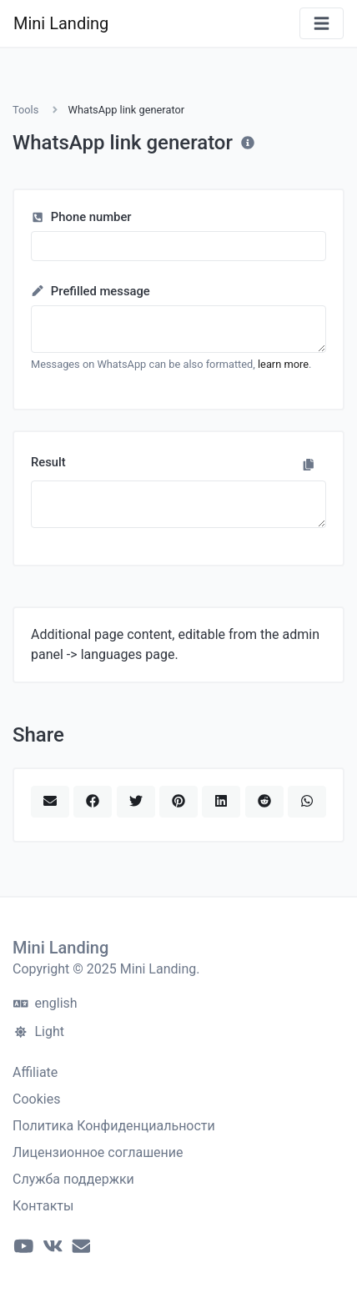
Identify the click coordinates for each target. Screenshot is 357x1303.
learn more (283, 364)
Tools (25, 109)
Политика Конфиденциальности (114, 1126)
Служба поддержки (73, 1179)
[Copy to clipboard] (308, 464)
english (45, 1003)
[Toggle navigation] (321, 24)
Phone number (81, 216)
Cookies (36, 1099)
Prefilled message (90, 291)
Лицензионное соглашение (98, 1152)
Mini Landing (60, 23)
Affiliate (35, 1072)
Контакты (43, 1206)
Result (48, 462)
